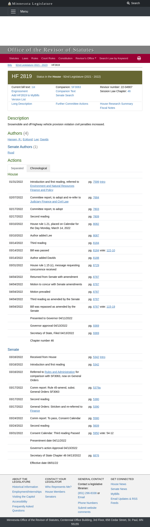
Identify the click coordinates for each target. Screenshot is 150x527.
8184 (96, 242)
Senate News (119, 489)
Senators (50, 496)
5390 (96, 406)
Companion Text (66, 91)
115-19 (110, 306)
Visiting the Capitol (23, 496)
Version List (19, 99)
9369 (96, 325)
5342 (96, 357)
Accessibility (19, 501)
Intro (102, 181)
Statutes (14, 58)
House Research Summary (116, 103)
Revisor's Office (85, 58)
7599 (96, 181)
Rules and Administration (60, 371)
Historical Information (25, 486)
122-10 (110, 250)
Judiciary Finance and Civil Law (49, 201)
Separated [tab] (17, 168)
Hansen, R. (14, 139)
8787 (96, 276)
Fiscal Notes (107, 107)
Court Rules (48, 58)
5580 (96, 418)
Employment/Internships (27, 491)
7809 (96, 216)
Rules (34, 58)
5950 (96, 433)
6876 (96, 455)
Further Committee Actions (72, 103)
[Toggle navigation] (13, 11)
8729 (96, 265)
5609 (96, 425)
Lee (36, 139)
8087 (96, 235)
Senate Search (65, 95)
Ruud (11, 152)
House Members (55, 491)
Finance (35, 410)
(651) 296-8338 (87, 493)
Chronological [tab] (38, 168)
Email (81, 497)
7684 (96, 197)
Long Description (22, 103)
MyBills (115, 493)
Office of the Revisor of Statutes (51, 50)
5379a (97, 387)
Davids (44, 139)
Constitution (65, 58)
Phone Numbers (88, 502)
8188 (96, 257)
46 (129, 91)
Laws (25, 58)
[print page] (139, 58)
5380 (96, 399)
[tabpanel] (75, 319)
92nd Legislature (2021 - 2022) (32, 65)
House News (118, 484)
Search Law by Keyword (113, 58)
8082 (96, 223)
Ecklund (28, 139)
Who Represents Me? (58, 486)
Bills (10, 65)
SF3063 (76, 87)
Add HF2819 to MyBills (25, 95)
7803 (96, 209)
